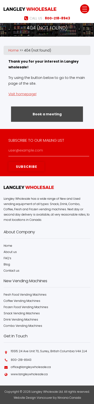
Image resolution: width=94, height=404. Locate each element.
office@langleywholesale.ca (31, 367)
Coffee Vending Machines (22, 301)
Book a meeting (47, 114)
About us (10, 252)
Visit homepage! (22, 94)
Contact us (11, 271)
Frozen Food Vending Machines (26, 307)
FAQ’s (7, 258)
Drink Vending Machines (21, 319)
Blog (7, 264)
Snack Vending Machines (22, 313)
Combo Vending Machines (23, 326)
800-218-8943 (21, 360)
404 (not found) (37, 50)
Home (13, 50)
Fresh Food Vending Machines (25, 295)
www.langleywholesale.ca (29, 374)
